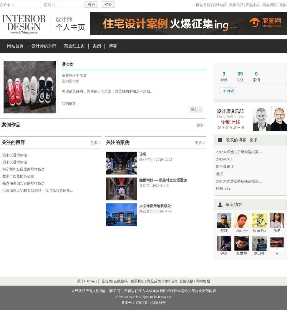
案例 (97, 46)
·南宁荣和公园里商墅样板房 (23, 169)
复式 (219, 174)
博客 (282, 5)
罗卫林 (259, 253)
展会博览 (270, 5)
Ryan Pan (259, 230)
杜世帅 (241, 253)
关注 (240, 80)
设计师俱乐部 (43, 46)
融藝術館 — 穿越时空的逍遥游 (163, 180)
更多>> (96, 143)
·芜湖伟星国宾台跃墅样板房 (23, 183)
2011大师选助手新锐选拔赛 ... (239, 181)
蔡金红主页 (74, 46)
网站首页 (203, 5)
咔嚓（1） (224, 189)
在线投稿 (121, 281)
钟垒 (224, 253)
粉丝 (224, 80)
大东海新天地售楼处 (155, 206)
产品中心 (253, 5)
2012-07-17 (224, 159)
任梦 (277, 230)
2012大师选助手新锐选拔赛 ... (239, 152)
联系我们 (137, 281)
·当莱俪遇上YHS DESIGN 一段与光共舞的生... (37, 190)
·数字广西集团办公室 (17, 176)
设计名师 (220, 5)
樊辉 (224, 230)
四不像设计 (225, 167)
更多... (201, 125)
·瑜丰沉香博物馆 (14, 155)
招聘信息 (170, 281)
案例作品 (236, 5)
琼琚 (142, 154)
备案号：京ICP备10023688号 (143, 303)
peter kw (241, 230)
